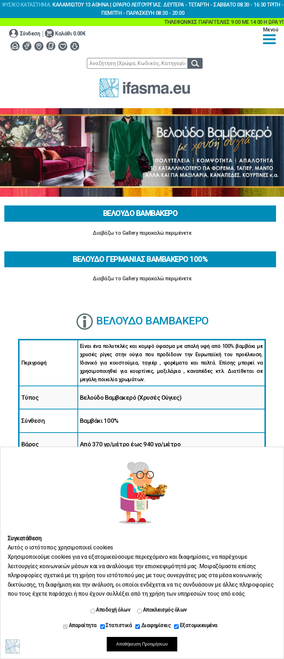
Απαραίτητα (80, 625)
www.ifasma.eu (145, 88)
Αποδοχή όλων (110, 610)
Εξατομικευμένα (195, 625)
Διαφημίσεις (152, 625)
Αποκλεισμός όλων (162, 610)
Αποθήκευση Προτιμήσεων (142, 644)
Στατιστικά (116, 625)
